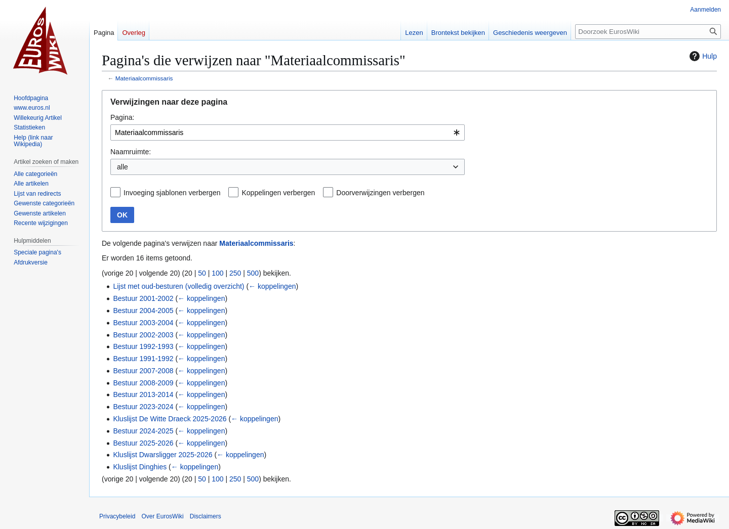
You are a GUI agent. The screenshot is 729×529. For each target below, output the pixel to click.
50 (202, 273)
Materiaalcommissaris (144, 78)
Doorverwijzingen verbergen (380, 193)
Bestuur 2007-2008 (143, 371)
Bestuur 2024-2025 (143, 431)
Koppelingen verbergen (278, 193)
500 (253, 273)
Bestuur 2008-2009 (143, 383)
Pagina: (122, 117)
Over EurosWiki (162, 516)
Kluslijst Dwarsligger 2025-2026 (162, 455)
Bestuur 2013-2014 (143, 394)
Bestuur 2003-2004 (143, 323)
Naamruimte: (130, 152)
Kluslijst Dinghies (140, 467)
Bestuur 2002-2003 (143, 335)
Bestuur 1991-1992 (143, 359)
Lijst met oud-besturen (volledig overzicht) (178, 286)
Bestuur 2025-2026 (143, 443)
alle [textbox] (122, 167)
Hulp (702, 56)
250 (235, 273)
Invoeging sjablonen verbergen (172, 193)
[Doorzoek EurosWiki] (648, 31)
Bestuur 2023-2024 (143, 407)
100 (217, 273)
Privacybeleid (117, 516)
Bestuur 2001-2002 (143, 298)
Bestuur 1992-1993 (143, 346)
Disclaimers (205, 516)
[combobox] (287, 132)
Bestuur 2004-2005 (143, 310)
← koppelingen (272, 286)
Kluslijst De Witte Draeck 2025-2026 (169, 419)
